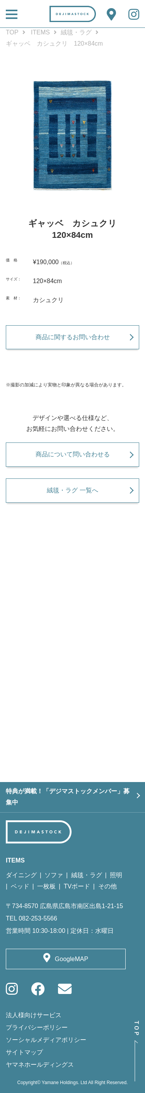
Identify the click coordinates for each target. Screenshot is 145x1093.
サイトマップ (24, 1052)
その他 (107, 886)
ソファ (53, 875)
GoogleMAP (71, 959)
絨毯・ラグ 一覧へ (72, 490)
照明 (116, 875)
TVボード (77, 886)
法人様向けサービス (33, 1015)
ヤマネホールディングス (40, 1064)
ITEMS (40, 32)
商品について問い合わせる (73, 454)
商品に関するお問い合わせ (73, 337)
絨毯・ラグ (76, 32)
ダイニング (21, 875)
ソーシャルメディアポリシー (46, 1040)
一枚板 (46, 886)
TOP (12, 32)
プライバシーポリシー (37, 1027)
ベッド (20, 886)
